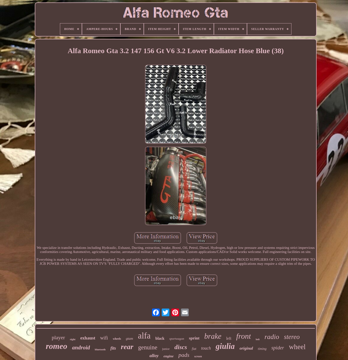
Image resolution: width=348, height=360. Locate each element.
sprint (194, 338)
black (159, 338)
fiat (194, 349)
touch (206, 348)
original (246, 348)
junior (166, 349)
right (72, 339)
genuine (147, 347)
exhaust (87, 337)
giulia (225, 346)
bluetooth (100, 349)
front (243, 336)
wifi (104, 337)
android (81, 348)
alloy (154, 355)
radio (271, 336)
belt (258, 339)
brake (212, 336)
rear (127, 347)
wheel (297, 347)
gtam (129, 338)
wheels (117, 338)
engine (168, 356)
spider (277, 348)
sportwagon (176, 338)
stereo (292, 336)
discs (180, 347)
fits (113, 348)
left (228, 338)
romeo (56, 346)
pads (183, 355)
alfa (144, 335)
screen (198, 356)
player (58, 337)
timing (262, 349)
